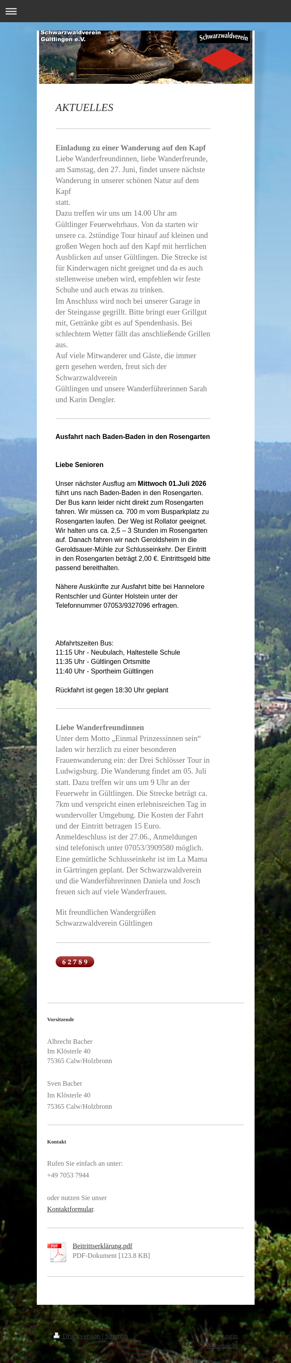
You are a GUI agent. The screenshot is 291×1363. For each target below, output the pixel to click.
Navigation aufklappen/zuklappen (145, 11)
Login (229, 1336)
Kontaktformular (70, 1209)
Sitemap (116, 1336)
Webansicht (222, 1346)
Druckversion (78, 1336)
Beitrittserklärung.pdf (103, 1246)
